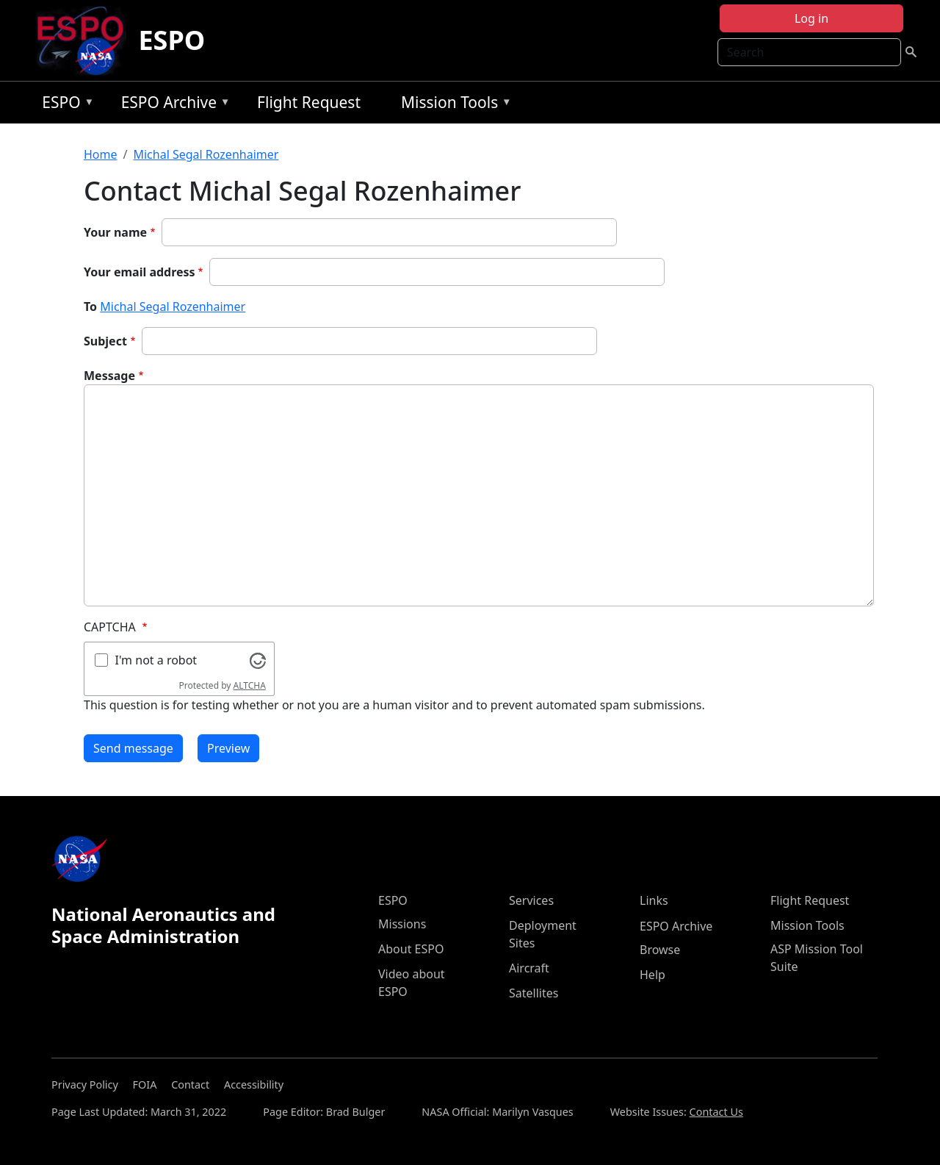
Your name (115, 232)
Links (654, 900)
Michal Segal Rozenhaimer (205, 154)
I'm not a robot (156, 660)
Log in (811, 18)
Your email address (139, 272)
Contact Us (716, 1112)
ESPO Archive (172, 105)
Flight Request (309, 102)
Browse (660, 950)
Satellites (533, 993)
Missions (402, 924)
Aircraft (529, 968)
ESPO (171, 40)
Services (531, 900)
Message (109, 376)
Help (652, 975)
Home (101, 154)
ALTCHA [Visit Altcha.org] (250, 685)
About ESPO (411, 949)
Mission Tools (453, 105)
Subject (105, 341)
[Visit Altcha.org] (258, 659)
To (90, 306)
